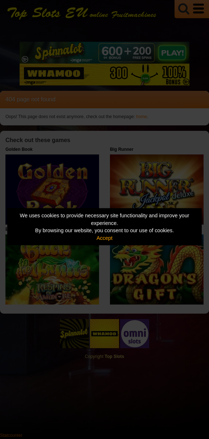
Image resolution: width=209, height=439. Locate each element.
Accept (104, 238)
